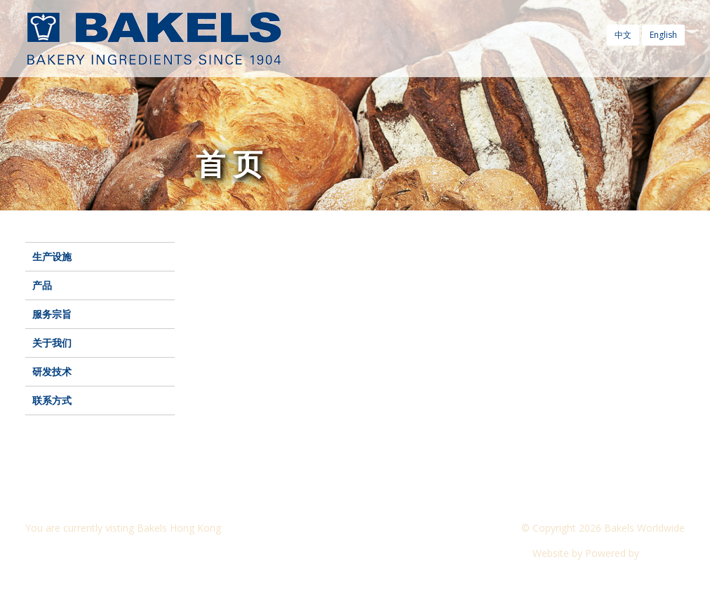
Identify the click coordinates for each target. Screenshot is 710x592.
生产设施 (52, 256)
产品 (42, 285)
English (663, 35)
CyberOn (663, 553)
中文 (623, 35)
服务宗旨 (52, 314)
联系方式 (52, 400)
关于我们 (52, 342)
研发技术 (52, 371)
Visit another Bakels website (98, 553)
